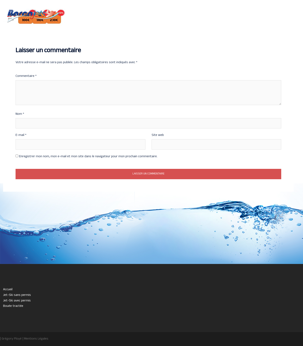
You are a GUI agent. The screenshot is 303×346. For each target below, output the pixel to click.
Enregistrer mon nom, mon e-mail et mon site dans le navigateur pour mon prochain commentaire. (88, 156)
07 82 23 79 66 (29, 27)
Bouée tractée (256, 18)
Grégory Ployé (12, 339)
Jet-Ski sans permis (196, 18)
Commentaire (26, 76)
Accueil (173, 18)
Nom (20, 114)
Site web (158, 135)
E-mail (21, 135)
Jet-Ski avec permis (228, 18)
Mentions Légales (36, 339)
